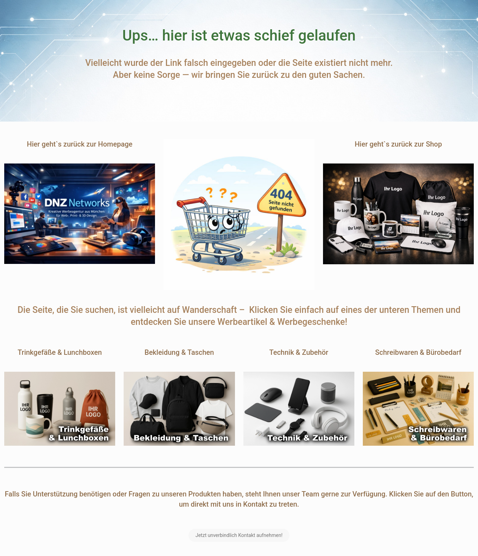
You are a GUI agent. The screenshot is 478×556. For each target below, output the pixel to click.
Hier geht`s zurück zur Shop (398, 144)
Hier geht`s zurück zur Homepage (79, 144)
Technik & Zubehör (298, 352)
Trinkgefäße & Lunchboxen (60, 352)
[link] (79, 213)
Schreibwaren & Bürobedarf (418, 352)
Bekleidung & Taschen (179, 352)
